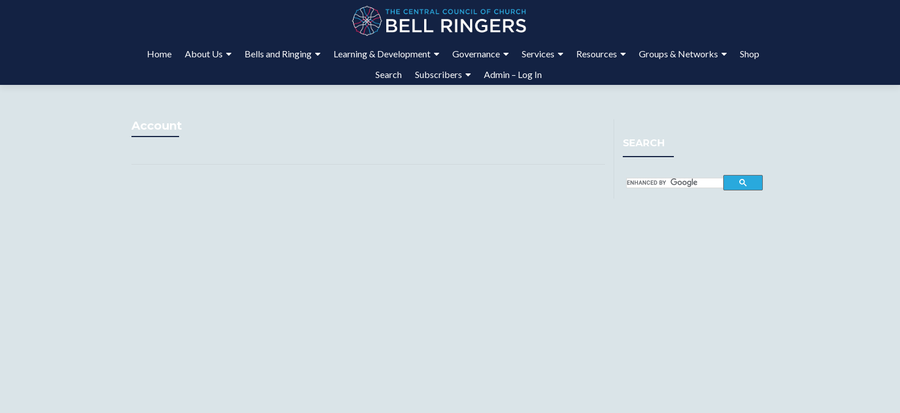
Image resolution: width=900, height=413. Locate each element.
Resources (596, 53)
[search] (675, 183)
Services (538, 53)
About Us (204, 53)
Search (388, 74)
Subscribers (438, 74)
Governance (476, 53)
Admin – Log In (513, 74)
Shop (749, 53)
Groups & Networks (678, 53)
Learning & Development (381, 53)
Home (159, 53)
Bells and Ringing (278, 53)
